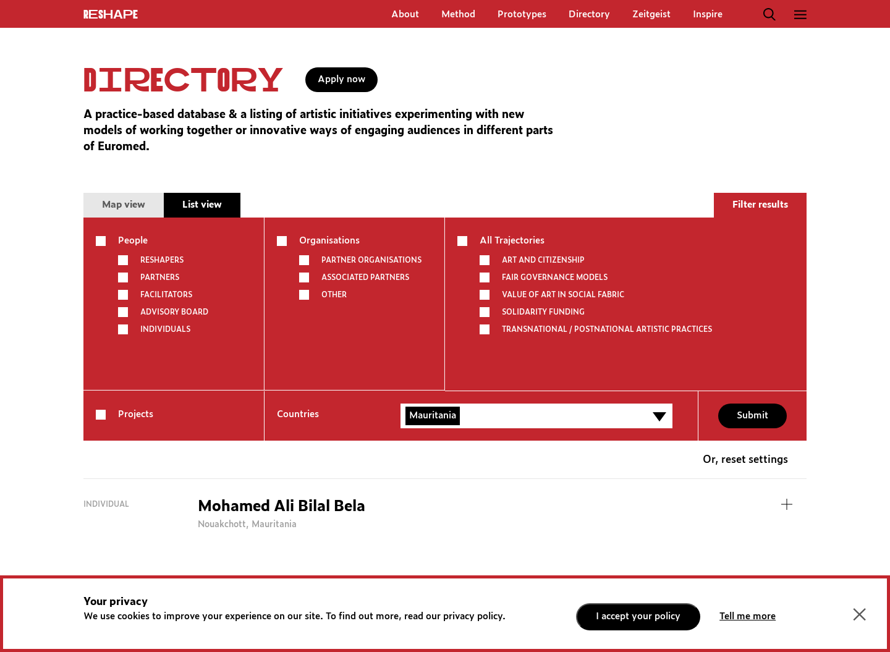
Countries (298, 414)
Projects (135, 414)
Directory (589, 14)
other (334, 294)
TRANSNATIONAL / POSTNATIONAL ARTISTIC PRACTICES (607, 329)
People (133, 240)
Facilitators (166, 294)
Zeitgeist (651, 14)
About (405, 14)
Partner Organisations (371, 260)
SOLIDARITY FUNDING (543, 312)
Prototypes (522, 14)
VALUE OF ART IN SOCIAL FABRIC (563, 294)
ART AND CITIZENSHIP (543, 260)
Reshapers (162, 260)
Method (458, 14)
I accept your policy (638, 616)
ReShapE (110, 15)
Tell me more (747, 616)
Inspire (708, 14)
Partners (159, 277)
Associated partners (365, 277)
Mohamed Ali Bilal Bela (281, 506)
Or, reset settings (745, 460)
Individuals (165, 329)
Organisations (329, 240)
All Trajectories (512, 240)
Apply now (341, 79)
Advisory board (174, 312)
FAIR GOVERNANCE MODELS (555, 277)
